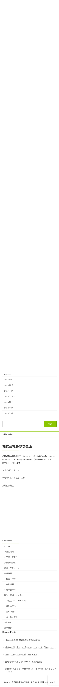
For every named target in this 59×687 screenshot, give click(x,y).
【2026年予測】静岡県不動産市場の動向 (22, 640)
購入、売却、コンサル (13, 595)
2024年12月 (9, 396)
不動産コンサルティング (16, 600)
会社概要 (8, 573)
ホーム (7, 546)
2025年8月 (9, 379)
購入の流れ (11, 606)
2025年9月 (9, 374)
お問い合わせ (8, 434)
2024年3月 (9, 413)
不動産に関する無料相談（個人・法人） (22, 654)
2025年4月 (9, 391)
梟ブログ (8, 628)
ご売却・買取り (10, 557)
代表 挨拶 (11, 579)
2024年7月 (9, 402)
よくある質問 (11, 617)
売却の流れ (11, 611)
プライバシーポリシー (11, 470)
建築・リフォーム (11, 568)
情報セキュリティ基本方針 (13, 478)
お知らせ (8, 622)
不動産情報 (9, 551)
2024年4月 (9, 408)
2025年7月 (9, 385)
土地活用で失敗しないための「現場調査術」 (24, 662)
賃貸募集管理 (10, 562)
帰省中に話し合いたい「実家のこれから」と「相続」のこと (30, 647)
